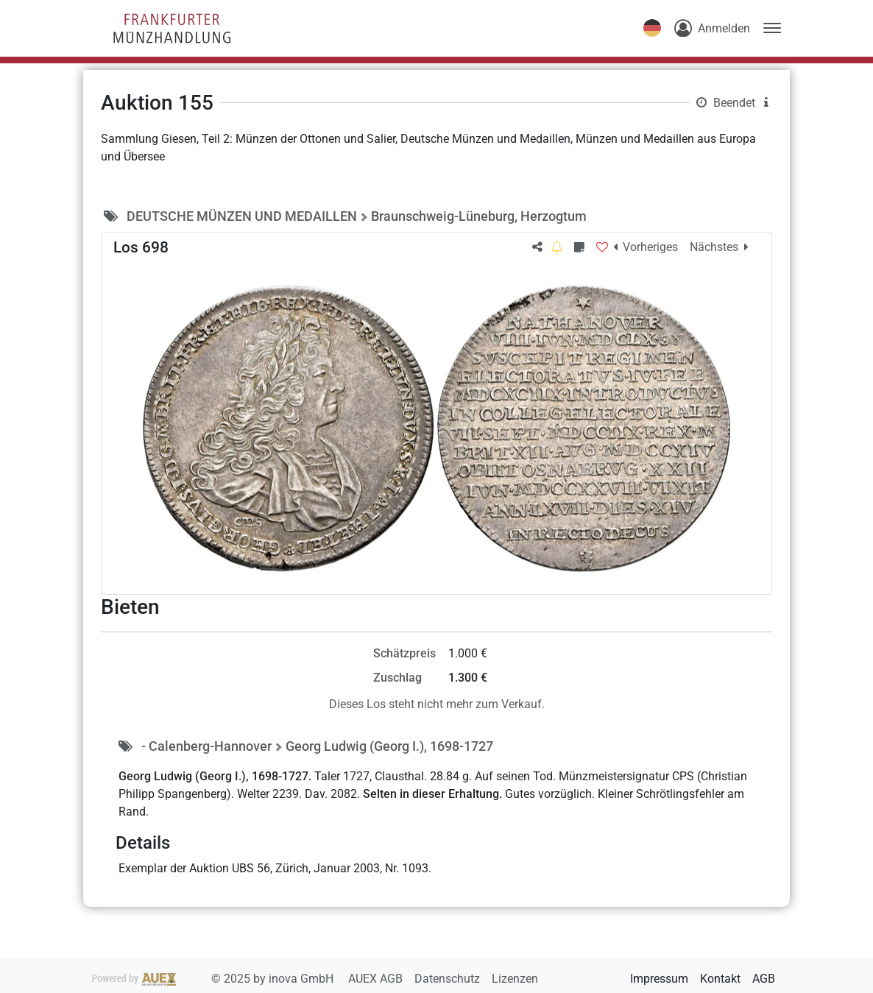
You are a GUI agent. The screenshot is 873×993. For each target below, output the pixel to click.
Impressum (659, 979)
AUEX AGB (377, 979)
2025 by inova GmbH (214, 979)
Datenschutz (448, 979)
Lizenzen (515, 979)
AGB (763, 979)
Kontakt (720, 979)
